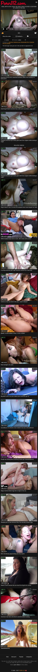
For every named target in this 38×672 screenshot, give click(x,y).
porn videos (17, 664)
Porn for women (6, 43)
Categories (29, 656)
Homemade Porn (25, 42)
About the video (7, 36)
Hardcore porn (16, 42)
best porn (13, 656)
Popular (21, 656)
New (7, 656)
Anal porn (10, 42)
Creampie (31, 42)
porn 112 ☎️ (23, 670)
